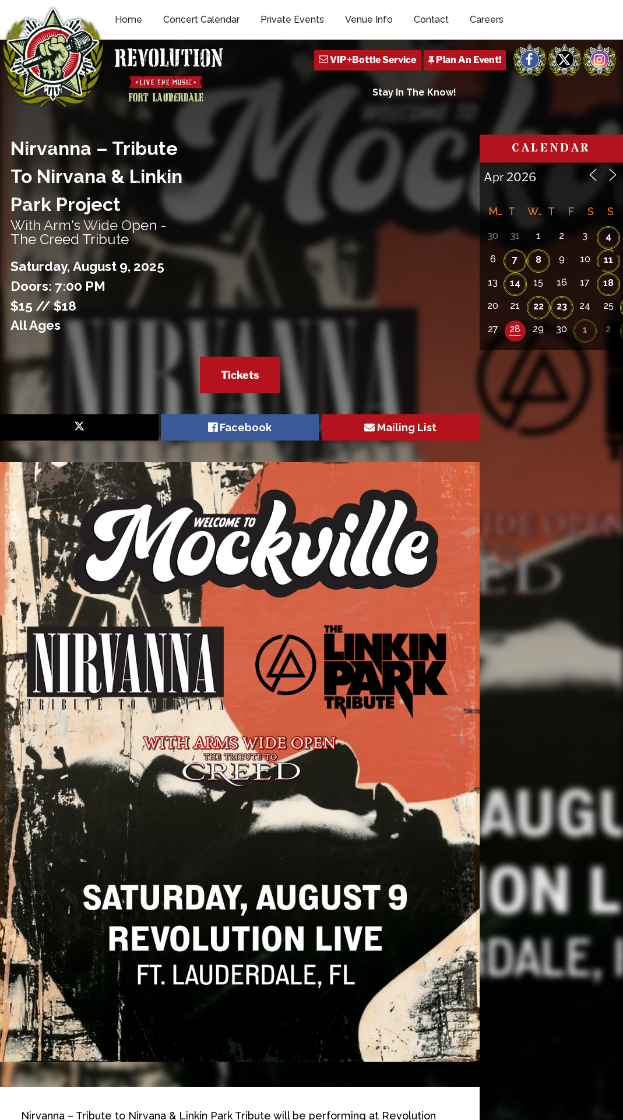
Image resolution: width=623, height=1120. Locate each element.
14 (515, 282)
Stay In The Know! (414, 92)
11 (608, 259)
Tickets (240, 375)
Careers (487, 19)
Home (128, 19)
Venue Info (369, 19)
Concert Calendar (201, 19)
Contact (431, 19)
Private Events (292, 19)
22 (538, 306)
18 (608, 282)
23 (562, 306)
